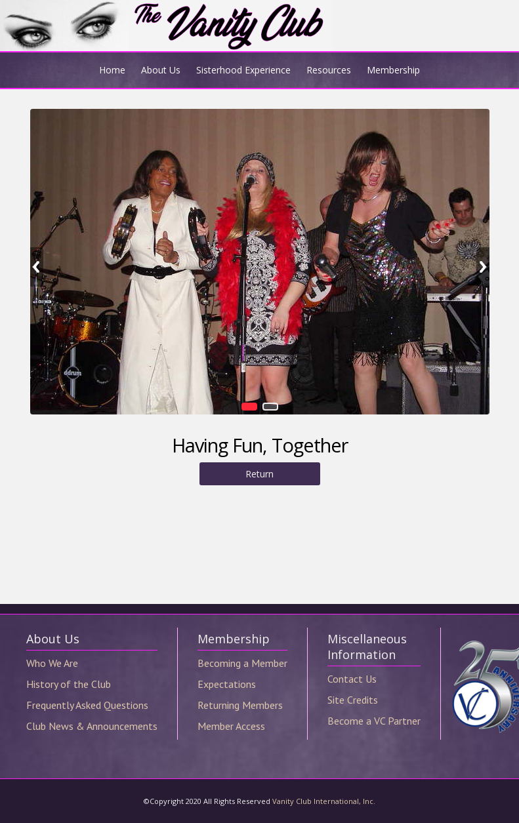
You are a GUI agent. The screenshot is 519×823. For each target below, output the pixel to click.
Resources (328, 70)
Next (482, 267)
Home (112, 70)
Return (259, 474)
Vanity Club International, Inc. (323, 801)
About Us (160, 70)
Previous (36, 267)
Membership (393, 70)
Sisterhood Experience (243, 70)
